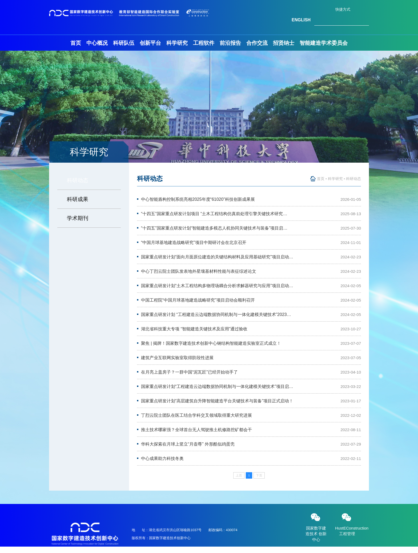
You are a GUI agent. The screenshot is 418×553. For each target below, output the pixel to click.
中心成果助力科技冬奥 (162, 458)
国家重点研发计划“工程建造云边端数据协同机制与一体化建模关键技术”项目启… (217, 386)
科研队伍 (123, 43)
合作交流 (257, 43)
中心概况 (97, 43)
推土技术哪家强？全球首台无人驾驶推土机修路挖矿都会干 (196, 429)
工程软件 (203, 43)
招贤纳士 (283, 43)
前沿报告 (230, 43)
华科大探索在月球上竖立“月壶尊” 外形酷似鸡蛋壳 (188, 444)
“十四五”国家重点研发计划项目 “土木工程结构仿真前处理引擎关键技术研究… (214, 213)
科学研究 (177, 43)
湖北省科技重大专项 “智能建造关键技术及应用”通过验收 (194, 329)
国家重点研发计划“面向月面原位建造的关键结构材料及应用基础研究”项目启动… (217, 257)
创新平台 (150, 43)
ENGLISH (301, 20)
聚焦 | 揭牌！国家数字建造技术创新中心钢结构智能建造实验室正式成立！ (211, 343)
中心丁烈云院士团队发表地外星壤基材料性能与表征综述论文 (198, 271)
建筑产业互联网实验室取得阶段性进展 (177, 357)
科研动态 (77, 180)
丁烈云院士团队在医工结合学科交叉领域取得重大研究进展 (196, 415)
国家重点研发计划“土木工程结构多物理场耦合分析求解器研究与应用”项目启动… (217, 285)
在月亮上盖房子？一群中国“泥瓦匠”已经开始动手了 (189, 372)
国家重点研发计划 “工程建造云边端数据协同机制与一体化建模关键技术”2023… (216, 314)
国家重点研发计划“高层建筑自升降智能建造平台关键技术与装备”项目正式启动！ (217, 401)
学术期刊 (77, 218)
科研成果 (77, 199)
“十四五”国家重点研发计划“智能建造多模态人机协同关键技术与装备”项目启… (214, 228)
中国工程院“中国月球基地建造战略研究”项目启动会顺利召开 (198, 300)
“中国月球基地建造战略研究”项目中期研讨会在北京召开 (193, 242)
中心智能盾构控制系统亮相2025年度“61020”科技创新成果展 (198, 199)
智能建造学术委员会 (324, 43)
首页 (75, 43)
